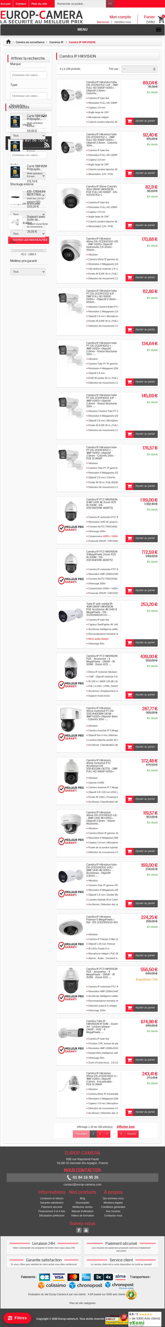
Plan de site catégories (82, 1303)
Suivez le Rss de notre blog (29, 440)
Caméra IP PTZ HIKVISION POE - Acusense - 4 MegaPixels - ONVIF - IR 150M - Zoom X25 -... (101, 973)
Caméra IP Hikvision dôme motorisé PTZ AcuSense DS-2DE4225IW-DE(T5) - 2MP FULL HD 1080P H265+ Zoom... (102, 767)
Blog (82, 1198)
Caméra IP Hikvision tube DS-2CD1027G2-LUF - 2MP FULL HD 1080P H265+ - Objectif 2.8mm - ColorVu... (102, 87)
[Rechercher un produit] (80, 4)
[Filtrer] (17, 1318)
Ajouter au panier (140, 121)
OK (110, 3)
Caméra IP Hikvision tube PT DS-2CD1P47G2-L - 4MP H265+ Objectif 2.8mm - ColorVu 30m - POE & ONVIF (101, 452)
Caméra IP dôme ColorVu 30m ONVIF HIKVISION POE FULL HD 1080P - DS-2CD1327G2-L (102, 191)
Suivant (131, 1133)
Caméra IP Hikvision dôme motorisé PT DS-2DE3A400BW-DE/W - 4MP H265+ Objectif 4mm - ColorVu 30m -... (102, 713)
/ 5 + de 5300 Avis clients (144, 1318)
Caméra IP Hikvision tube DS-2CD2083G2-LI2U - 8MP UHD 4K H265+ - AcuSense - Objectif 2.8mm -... (101, 870)
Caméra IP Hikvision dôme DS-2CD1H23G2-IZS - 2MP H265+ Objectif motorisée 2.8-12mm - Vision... (102, 244)
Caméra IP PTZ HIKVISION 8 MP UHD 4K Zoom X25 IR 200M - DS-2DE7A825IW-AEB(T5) (101, 504)
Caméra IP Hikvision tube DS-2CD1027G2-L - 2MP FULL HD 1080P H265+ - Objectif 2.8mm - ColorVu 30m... (101, 139)
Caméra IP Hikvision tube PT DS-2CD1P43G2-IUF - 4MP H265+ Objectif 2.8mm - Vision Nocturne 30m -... (101, 400)
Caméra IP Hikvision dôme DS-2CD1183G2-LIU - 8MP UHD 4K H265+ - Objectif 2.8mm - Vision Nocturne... (101, 818)
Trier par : (114, 68)
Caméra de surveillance (30, 42)
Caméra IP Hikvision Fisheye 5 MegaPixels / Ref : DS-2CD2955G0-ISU (102, 919)
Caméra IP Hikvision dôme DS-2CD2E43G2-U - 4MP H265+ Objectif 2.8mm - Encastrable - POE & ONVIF (102, 1078)
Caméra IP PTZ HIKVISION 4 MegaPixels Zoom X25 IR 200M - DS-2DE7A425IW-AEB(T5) (101, 556)
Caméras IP (56, 42)
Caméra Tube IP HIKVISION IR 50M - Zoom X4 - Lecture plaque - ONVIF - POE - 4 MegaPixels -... (102, 1026)
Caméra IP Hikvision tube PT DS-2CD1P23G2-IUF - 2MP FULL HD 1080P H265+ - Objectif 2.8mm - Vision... (101, 296)
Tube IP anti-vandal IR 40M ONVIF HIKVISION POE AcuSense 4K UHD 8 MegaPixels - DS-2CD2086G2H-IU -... (101, 609)
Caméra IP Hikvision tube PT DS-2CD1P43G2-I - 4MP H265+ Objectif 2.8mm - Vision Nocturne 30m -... (101, 348)
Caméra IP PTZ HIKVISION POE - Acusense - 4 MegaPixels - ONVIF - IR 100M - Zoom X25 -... (101, 660)
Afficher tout (126, 1126)
